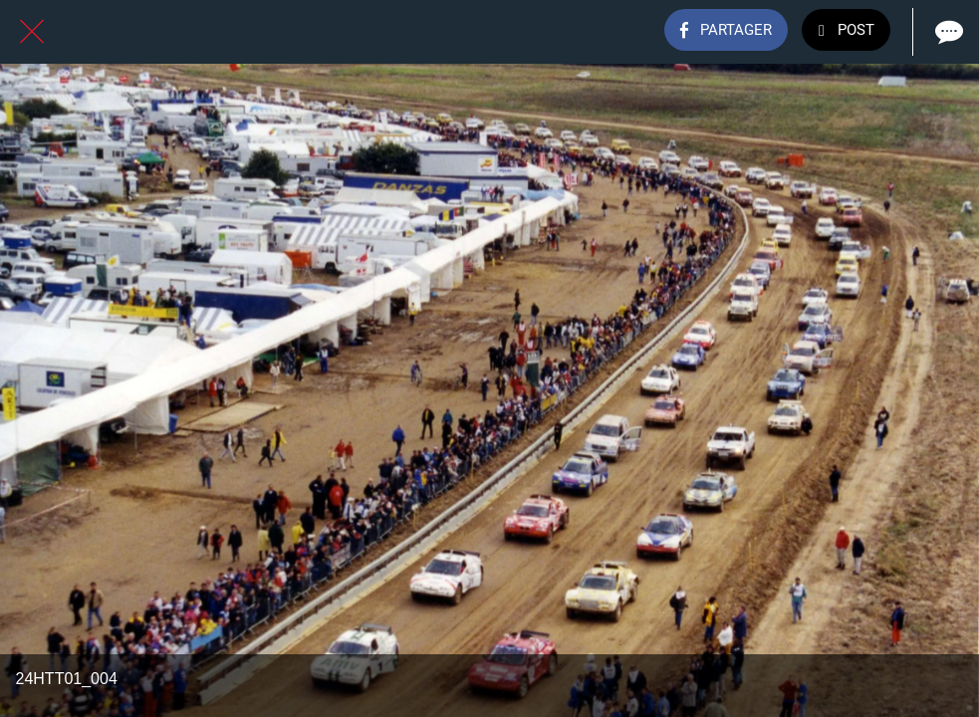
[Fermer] (32, 32)
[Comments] (947, 32)
